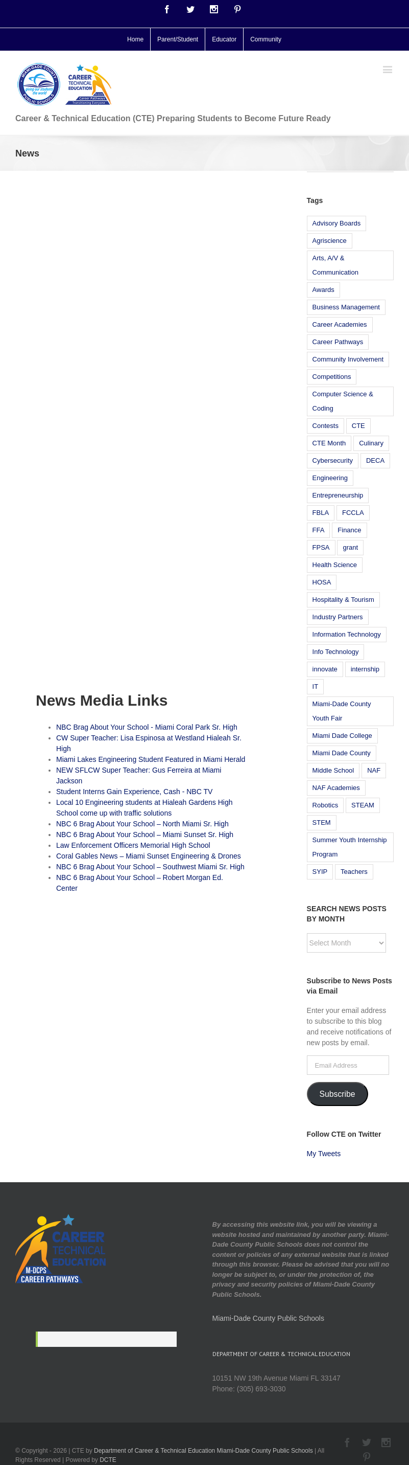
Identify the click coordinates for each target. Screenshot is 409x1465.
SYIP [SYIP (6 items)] (320, 871)
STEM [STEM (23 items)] (321, 822)
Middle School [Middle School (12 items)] (333, 770)
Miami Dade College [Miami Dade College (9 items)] (342, 735)
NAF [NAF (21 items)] (373, 770)
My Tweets (324, 1154)
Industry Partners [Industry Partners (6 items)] (337, 617)
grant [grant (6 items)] (350, 547)
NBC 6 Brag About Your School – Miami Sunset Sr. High (144, 834)
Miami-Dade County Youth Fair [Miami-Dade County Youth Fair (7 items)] (341, 711)
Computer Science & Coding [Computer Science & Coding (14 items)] (342, 401)
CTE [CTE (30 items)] (358, 426)
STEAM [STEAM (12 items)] (362, 805)
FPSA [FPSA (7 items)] (321, 547)
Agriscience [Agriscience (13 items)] (329, 240)
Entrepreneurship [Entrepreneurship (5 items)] (338, 495)
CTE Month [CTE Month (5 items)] (329, 443)
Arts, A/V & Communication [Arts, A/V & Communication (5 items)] (335, 265)
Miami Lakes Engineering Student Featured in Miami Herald (150, 759)
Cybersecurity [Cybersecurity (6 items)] (332, 460)
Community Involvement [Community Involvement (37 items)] (347, 359)
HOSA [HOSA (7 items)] (321, 582)
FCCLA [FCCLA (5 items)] (353, 512)
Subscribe (337, 1094)
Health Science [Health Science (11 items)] (334, 565)
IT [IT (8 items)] (315, 686)
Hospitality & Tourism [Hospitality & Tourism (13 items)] (343, 599)
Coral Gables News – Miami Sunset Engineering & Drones (148, 856)
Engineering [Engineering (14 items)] (330, 478)
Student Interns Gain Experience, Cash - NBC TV (134, 791)
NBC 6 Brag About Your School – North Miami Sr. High (142, 824)
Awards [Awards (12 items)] (323, 290)
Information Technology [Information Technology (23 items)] (346, 634)
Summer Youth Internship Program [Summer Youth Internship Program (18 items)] (349, 847)
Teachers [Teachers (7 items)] (354, 871)
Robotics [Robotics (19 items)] (325, 805)
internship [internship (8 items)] (365, 669)
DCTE (108, 1459)
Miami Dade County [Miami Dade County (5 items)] (341, 753)
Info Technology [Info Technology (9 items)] (335, 652)
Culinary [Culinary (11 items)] (371, 443)
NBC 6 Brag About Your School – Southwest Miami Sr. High (150, 867)
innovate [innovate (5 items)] (325, 669)
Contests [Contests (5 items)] (325, 426)
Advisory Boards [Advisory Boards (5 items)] (336, 223)
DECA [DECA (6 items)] (375, 460)
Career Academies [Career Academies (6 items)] (339, 324)
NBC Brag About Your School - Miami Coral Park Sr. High (146, 727)
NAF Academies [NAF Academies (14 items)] (336, 788)
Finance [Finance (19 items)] (349, 530)
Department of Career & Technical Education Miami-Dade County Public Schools (203, 1450)
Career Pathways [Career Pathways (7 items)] (338, 342)
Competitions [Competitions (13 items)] (331, 376)
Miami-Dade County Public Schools (268, 1318)
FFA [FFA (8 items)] (318, 530)
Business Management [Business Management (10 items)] (346, 307)
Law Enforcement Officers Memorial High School (133, 845)
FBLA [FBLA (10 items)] (320, 512)
